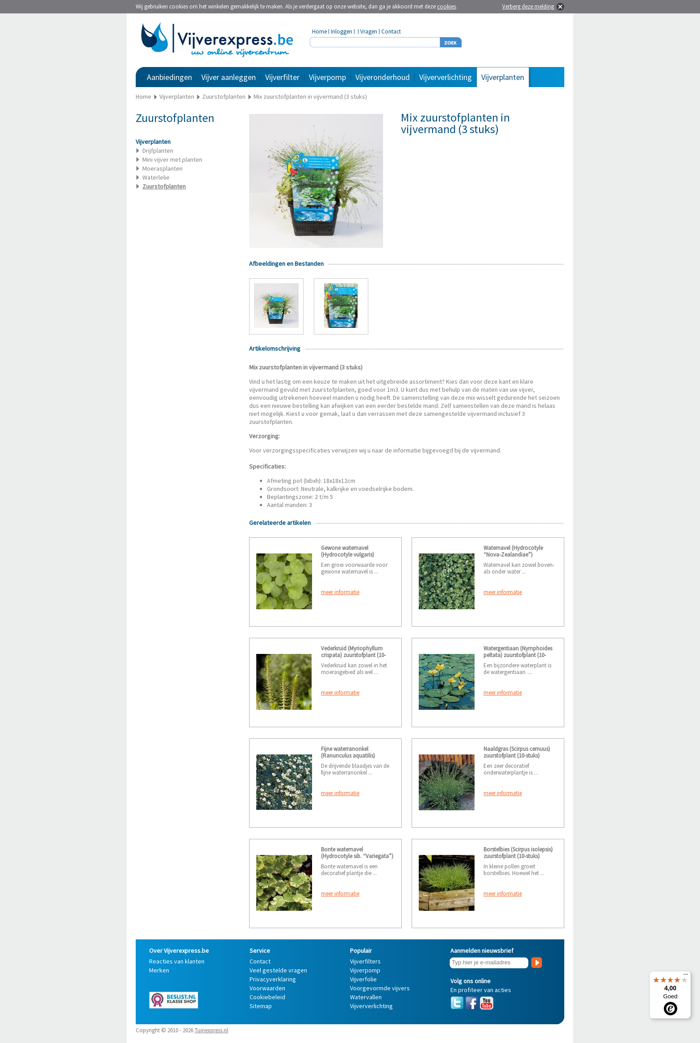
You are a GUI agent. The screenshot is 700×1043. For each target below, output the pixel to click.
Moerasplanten (162, 168)
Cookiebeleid (267, 997)
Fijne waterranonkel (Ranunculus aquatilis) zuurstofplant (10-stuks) (349, 755)
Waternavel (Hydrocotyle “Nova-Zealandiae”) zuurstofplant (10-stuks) (513, 554)
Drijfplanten (157, 151)
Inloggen (341, 31)
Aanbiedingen (169, 77)
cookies (446, 6)
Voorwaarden (267, 988)
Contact (391, 31)
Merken (159, 970)
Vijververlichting (445, 77)
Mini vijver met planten (172, 159)
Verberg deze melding (528, 6)
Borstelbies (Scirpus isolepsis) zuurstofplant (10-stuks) (518, 853)
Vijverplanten (502, 77)
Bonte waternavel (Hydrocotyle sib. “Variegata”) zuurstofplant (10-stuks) (357, 856)
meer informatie (340, 592)
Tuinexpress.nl (211, 1030)
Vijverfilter (282, 77)
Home (319, 31)
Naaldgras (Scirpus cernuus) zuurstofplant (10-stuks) (516, 752)
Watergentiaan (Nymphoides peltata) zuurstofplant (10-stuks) (517, 655)
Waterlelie (156, 177)
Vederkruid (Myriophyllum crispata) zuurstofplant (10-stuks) (353, 655)
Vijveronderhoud (382, 77)
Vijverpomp (327, 77)
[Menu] (685, 976)
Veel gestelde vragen (278, 970)
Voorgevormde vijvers (380, 988)
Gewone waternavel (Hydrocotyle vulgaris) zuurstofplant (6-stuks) (348, 554)
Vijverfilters (365, 961)
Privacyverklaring (273, 979)
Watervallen (366, 997)
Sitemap (261, 1006)
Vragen (368, 31)
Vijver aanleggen (228, 77)
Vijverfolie (363, 979)
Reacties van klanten (176, 961)
